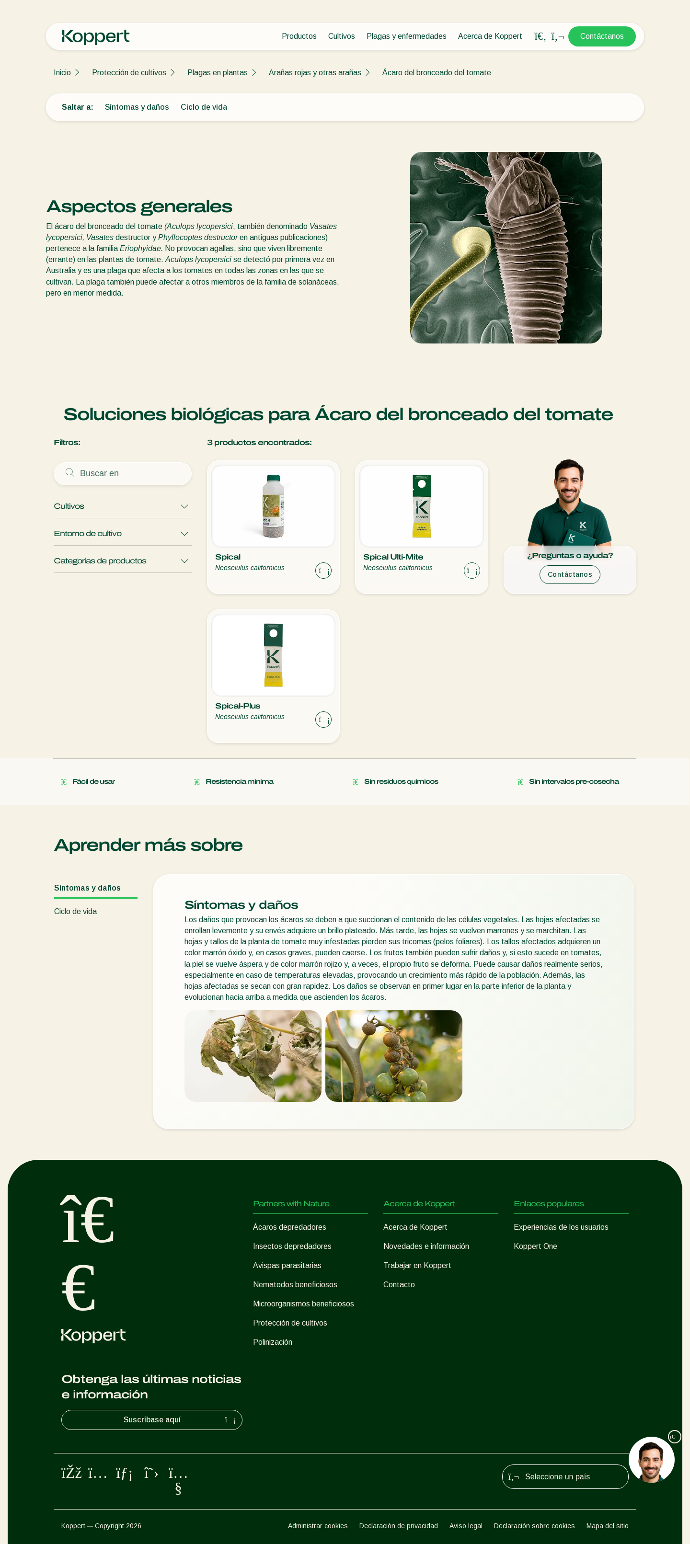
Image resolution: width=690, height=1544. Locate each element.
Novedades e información (426, 1246)
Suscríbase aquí (181, 1420)
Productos (299, 36)
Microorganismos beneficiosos (303, 1304)
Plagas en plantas (217, 73)
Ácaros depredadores (289, 1227)
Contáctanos (602, 36)
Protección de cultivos (129, 73)
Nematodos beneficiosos (295, 1285)
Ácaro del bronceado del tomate (436, 73)
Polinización (272, 1342)
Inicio (62, 73)
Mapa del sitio (607, 1526)
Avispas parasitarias (287, 1265)
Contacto (399, 1285)
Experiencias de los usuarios (561, 1227)
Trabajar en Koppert (417, 1265)
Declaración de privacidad (398, 1526)
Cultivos (341, 36)
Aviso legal (466, 1526)
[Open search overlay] (540, 36)
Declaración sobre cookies (534, 1526)
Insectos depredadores (292, 1246)
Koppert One (535, 1246)
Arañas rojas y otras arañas (315, 73)
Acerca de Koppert (490, 36)
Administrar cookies (318, 1526)
